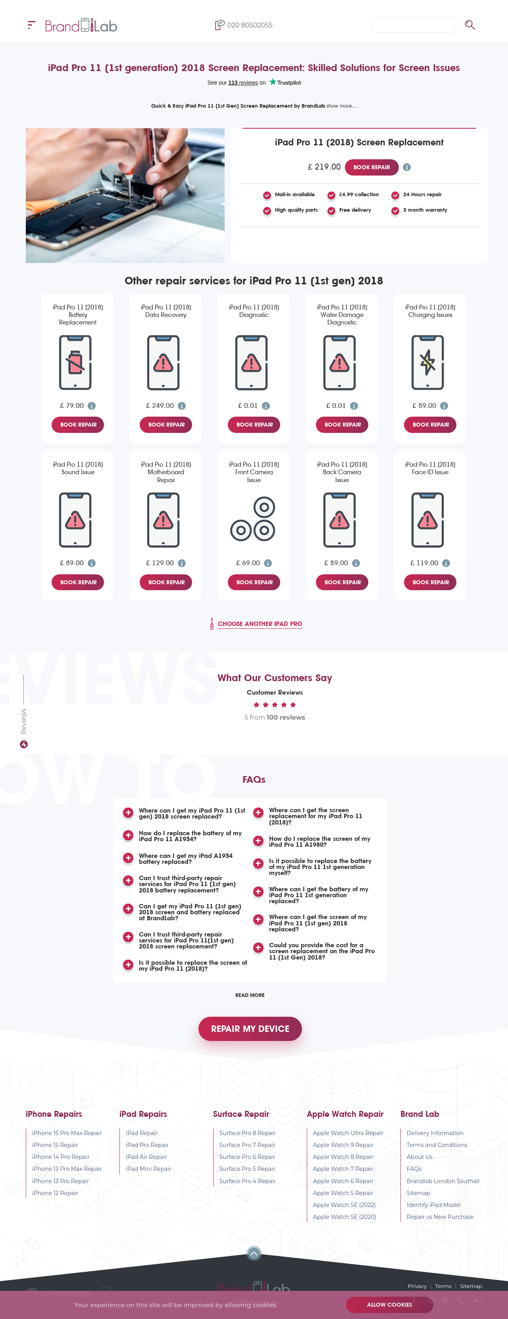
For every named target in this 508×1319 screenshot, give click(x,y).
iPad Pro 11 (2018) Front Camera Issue (254, 472)
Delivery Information (435, 1140)
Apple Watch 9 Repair (343, 1152)
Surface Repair (241, 1121)
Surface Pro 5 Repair (247, 1176)
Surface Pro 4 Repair (247, 1188)
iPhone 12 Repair (55, 1200)
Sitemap (418, 1200)
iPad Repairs (143, 1121)
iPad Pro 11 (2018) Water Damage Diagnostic (342, 314)
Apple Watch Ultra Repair (348, 1140)
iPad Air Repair (146, 1164)
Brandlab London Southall (443, 1188)
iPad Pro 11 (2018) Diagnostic (254, 311)
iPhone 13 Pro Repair (60, 1188)
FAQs (414, 1176)
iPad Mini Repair (148, 1176)
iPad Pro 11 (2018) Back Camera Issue (342, 472)
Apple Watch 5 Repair (343, 1200)
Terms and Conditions (437, 1152)
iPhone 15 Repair (55, 1152)
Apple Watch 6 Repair (343, 1188)
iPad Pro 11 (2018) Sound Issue (78, 468)
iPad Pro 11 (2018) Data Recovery (166, 311)
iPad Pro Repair (147, 1152)
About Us (420, 1164)
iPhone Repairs (54, 1121)
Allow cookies (391, 1305)
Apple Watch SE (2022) (344, 1212)
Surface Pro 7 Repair (247, 1152)
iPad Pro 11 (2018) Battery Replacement (78, 314)
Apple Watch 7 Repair (343, 1176)
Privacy (415, 1285)
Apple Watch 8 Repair (343, 1164)
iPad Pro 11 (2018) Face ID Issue (430, 468)
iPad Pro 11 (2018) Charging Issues (430, 311)
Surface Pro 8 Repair (247, 1140)
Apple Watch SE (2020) (345, 1224)
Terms (441, 1285)
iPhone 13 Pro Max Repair (67, 1176)
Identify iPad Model (434, 1212)
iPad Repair (142, 1140)
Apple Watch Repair (345, 1121)
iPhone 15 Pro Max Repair (67, 1140)
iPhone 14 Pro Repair (61, 1164)
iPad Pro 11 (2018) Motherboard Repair (166, 472)
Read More (250, 998)
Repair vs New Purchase (440, 1224)
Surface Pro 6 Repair (247, 1164)
